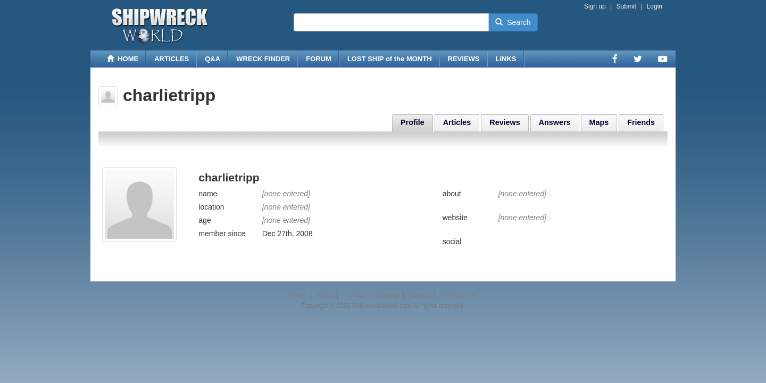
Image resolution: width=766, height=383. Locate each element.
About (324, 295)
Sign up (595, 6)
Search (512, 22)
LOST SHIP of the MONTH (389, 59)
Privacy (419, 295)
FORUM (318, 59)
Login (654, 6)
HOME (122, 59)
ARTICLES (171, 59)
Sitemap (386, 295)
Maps (599, 122)
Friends (641, 122)
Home (297, 295)
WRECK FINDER (263, 59)
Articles (457, 122)
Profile (412, 122)
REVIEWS (464, 59)
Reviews (504, 122)
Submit (626, 6)
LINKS (506, 59)
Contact (353, 295)
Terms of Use (459, 295)
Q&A (212, 59)
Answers (555, 122)
